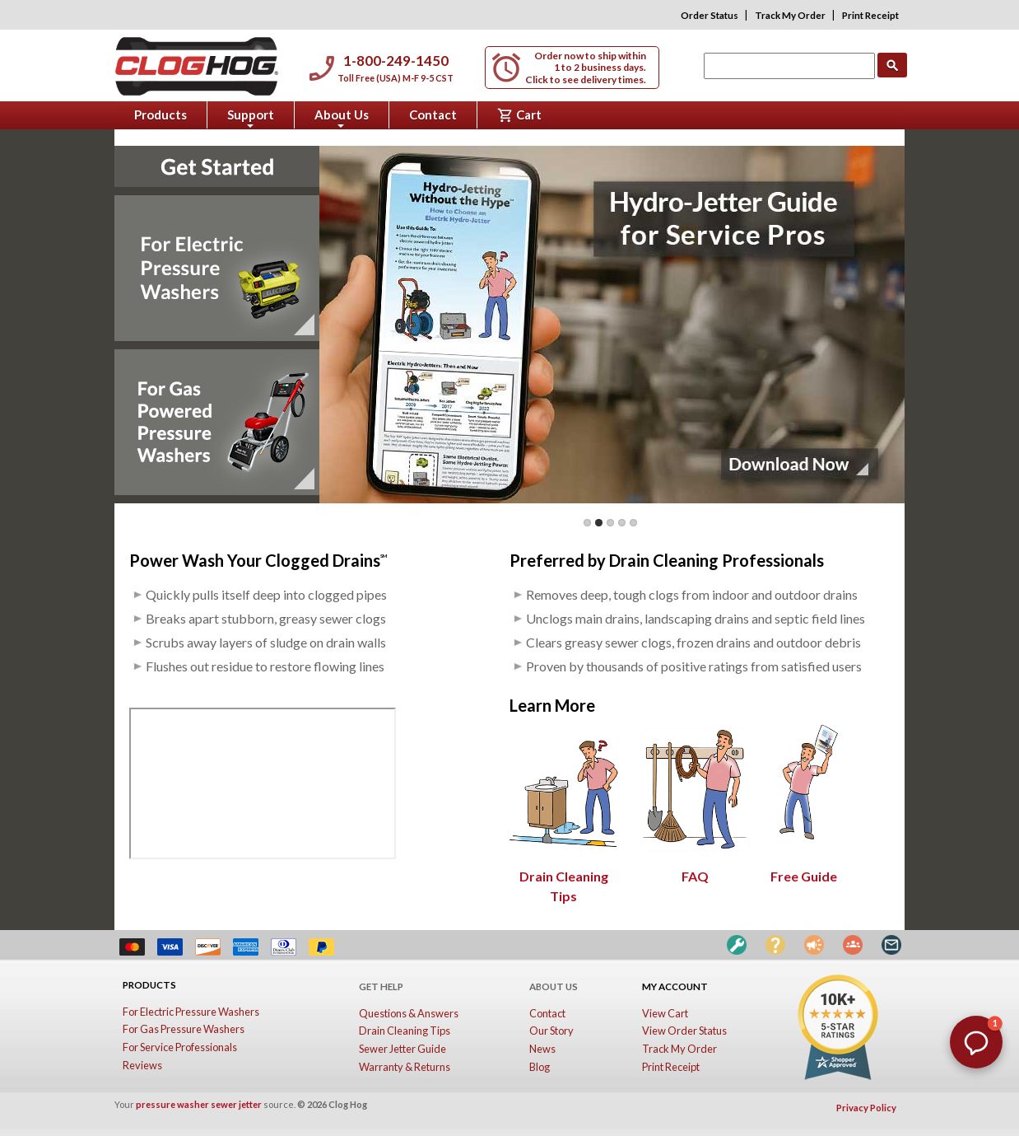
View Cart (665, 1013)
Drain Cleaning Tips (564, 876)
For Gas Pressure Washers (183, 1028)
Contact (433, 114)
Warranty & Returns (404, 1066)
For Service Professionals (180, 1047)
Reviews (142, 1065)
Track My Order (790, 15)
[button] (976, 1042)
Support (250, 118)
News (542, 1048)
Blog (539, 1066)
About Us (341, 118)
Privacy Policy (866, 1107)
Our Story (551, 1030)
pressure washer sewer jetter (199, 1104)
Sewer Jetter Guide (402, 1048)
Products (160, 114)
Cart (519, 115)
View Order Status (684, 1030)
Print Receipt (870, 15)
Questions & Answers (408, 1013)
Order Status (709, 15)
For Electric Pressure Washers (191, 1011)
